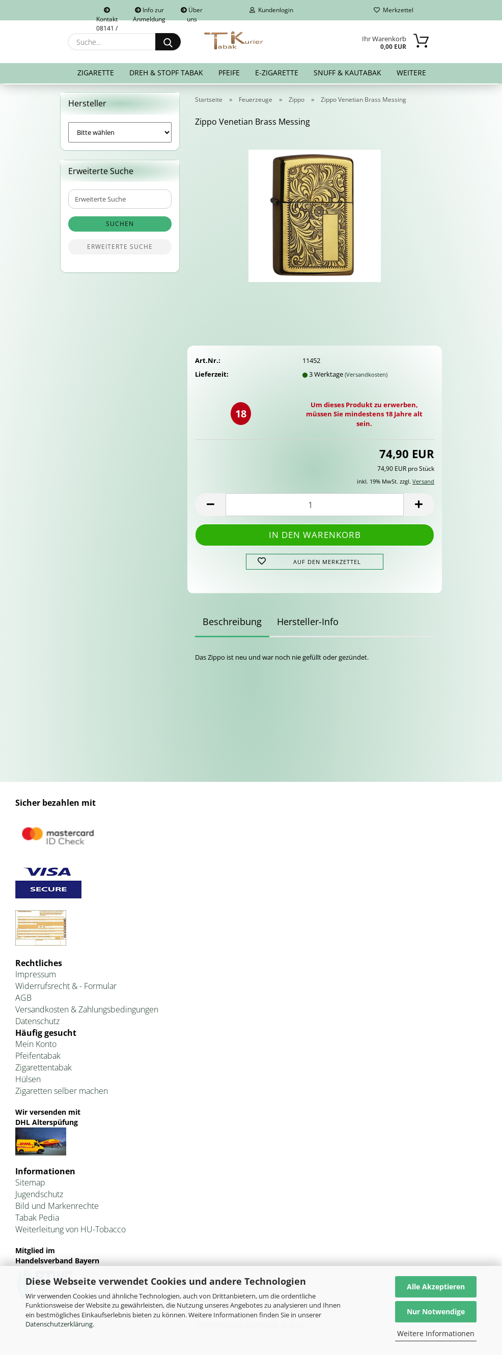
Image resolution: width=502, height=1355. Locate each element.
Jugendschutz (39, 1196)
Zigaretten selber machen (61, 1092)
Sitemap (30, 1185)
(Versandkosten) (366, 376)
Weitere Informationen (436, 1333)
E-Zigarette (276, 72)
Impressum (35, 976)
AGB (23, 999)
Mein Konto (36, 1046)
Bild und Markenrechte (57, 1207)
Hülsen (28, 1081)
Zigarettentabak (43, 1069)
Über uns (192, 13)
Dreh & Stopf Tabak (166, 72)
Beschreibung (232, 623)
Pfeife (229, 72)
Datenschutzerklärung (59, 1324)
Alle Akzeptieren (436, 1286)
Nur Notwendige (436, 1311)
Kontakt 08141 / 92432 (107, 13)
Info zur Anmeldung (149, 13)
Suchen (120, 226)
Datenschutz (37, 1023)
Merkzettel (393, 10)
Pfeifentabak (38, 1057)
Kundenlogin (271, 10)
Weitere (411, 72)
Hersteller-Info (308, 623)
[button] (210, 506)
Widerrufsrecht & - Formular (66, 988)
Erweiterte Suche (120, 249)
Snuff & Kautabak (347, 72)
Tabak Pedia (37, 1219)
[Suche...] (168, 41)
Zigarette (95, 72)
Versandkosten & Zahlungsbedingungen (86, 1011)
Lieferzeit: (212, 376)
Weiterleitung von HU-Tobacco (70, 1231)
